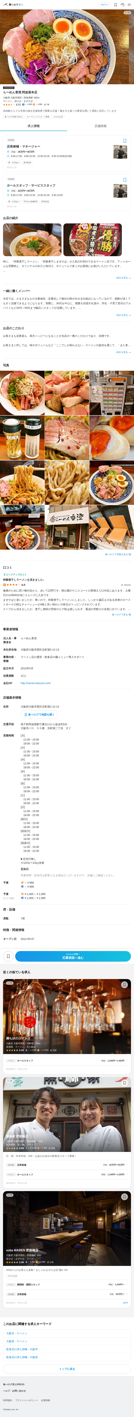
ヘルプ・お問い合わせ (14, 1391)
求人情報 (34, 126)
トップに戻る (67, 1368)
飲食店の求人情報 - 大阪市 (22, 1349)
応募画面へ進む (73, 956)
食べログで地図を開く (41, 714)
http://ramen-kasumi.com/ (36, 683)
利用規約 (7, 1400)
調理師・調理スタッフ (28, 1285)
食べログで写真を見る (116, 554)
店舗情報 (101, 126)
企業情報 (45, 1400)
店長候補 (21, 1165)
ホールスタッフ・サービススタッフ (31, 185)
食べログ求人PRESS (13, 1384)
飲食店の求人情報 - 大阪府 (22, 1357)
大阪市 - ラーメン (16, 1333)
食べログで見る (120, 614)
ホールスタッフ (25, 1061)
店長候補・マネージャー (23, 146)
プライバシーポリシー (26, 1400)
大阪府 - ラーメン (16, 1341)
